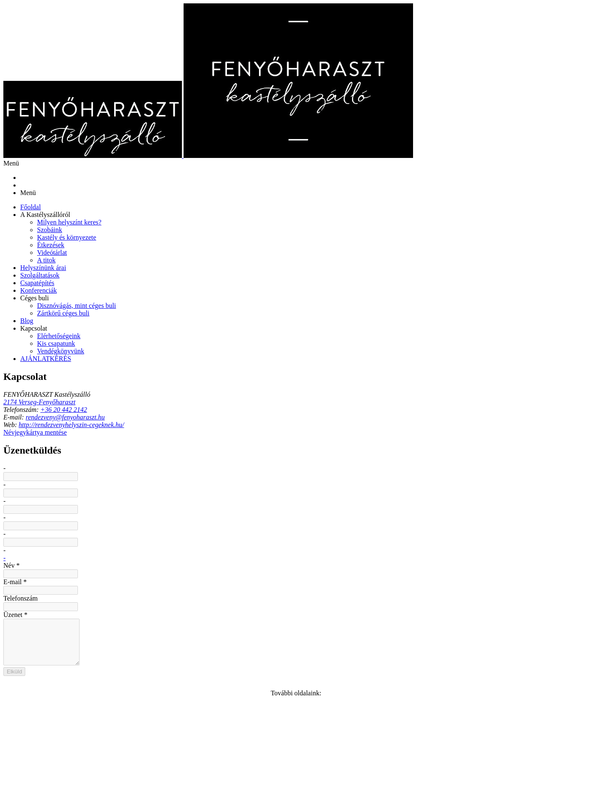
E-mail (265, 480)
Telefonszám (273, 510)
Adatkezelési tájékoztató (82, 769)
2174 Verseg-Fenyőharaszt (98, 460)
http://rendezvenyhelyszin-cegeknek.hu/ (141, 495)
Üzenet (266, 540)
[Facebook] (92, 512)
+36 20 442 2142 (126, 475)
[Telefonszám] (76, 512)
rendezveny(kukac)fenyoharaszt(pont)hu (148, 485)
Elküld (270, 638)
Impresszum (372, 760)
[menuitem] (535, 22)
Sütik (131, 769)
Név (260, 450)
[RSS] (122, 512)
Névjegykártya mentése (102, 536)
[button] (535, 36)
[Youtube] (107, 512)
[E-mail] (61, 512)
